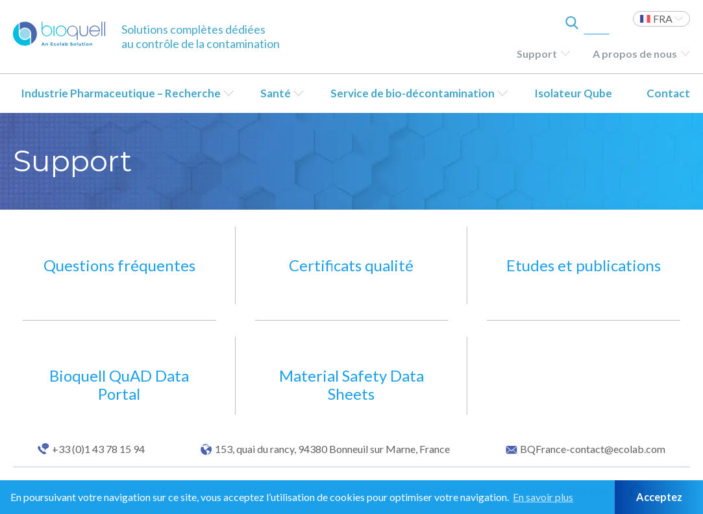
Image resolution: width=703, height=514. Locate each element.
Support (537, 53)
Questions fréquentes (119, 265)
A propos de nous (635, 53)
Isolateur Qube (573, 93)
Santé (275, 93)
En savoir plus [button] (543, 497)
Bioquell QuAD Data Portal (119, 384)
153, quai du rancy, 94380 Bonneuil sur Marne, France (332, 449)
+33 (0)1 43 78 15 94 (98, 449)
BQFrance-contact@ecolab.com (592, 449)
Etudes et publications (583, 265)
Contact (668, 93)
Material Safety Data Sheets (351, 384)
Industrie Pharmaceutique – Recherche (121, 93)
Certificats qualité (351, 265)
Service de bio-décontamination (412, 93)
